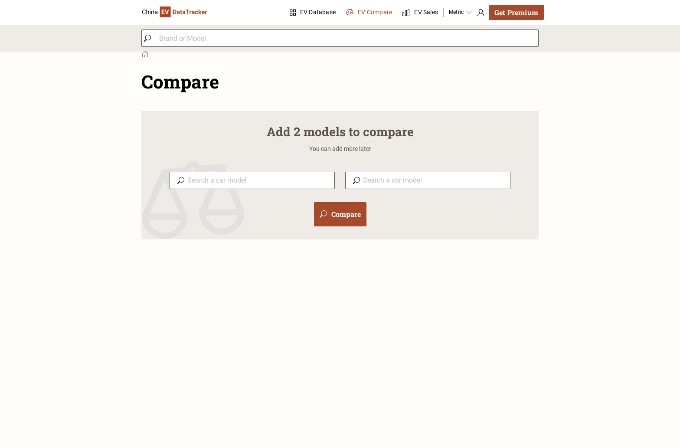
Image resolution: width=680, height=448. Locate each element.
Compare (340, 214)
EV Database (313, 12)
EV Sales (420, 12)
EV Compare (369, 12)
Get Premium (516, 12)
